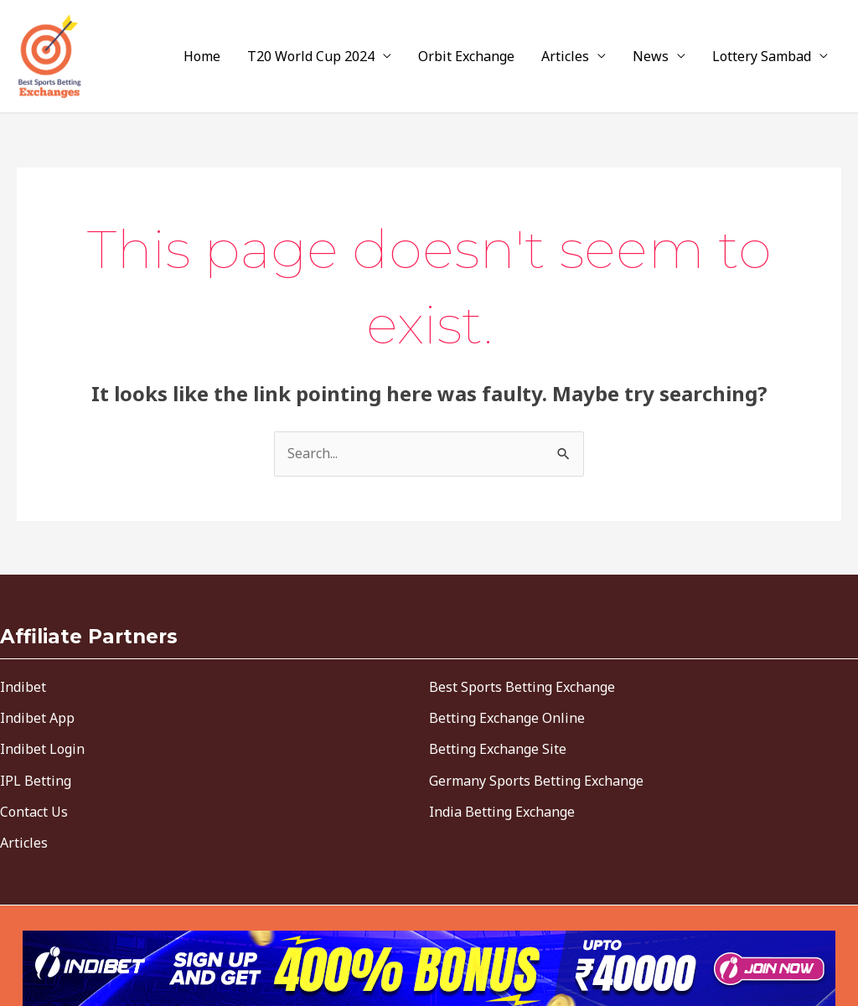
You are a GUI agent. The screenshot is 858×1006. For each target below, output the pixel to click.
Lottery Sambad (761, 56)
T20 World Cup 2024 (311, 56)
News (651, 56)
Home (201, 56)
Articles (565, 56)
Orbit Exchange (466, 56)
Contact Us (34, 811)
